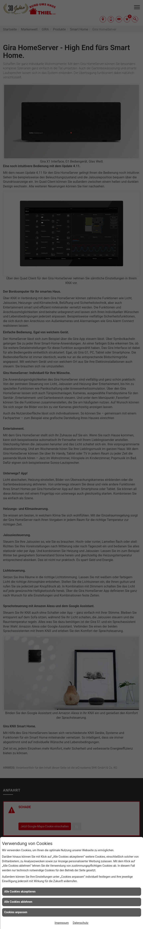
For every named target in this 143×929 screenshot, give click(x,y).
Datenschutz (80, 922)
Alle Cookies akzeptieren (19, 891)
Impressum (62, 922)
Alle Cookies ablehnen (18, 901)
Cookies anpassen (15, 912)
